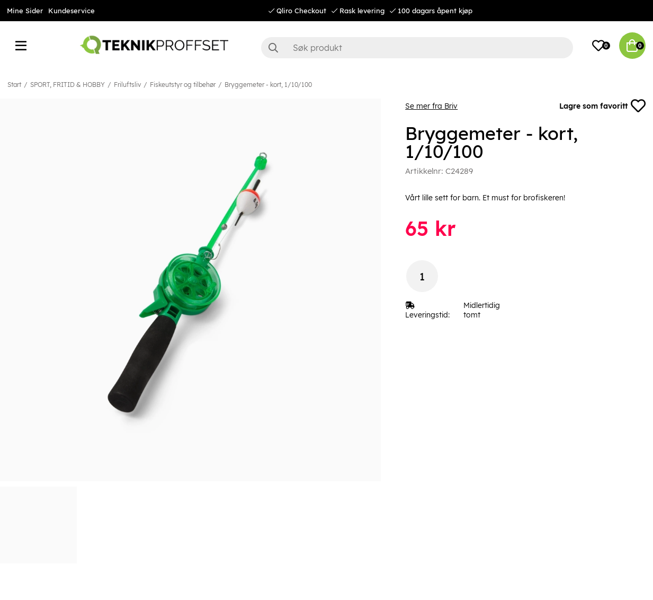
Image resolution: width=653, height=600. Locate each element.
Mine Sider (25, 10)
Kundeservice (71, 10)
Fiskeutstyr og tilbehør (183, 85)
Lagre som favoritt (602, 106)
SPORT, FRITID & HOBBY (67, 85)
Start (14, 85)
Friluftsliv (127, 85)
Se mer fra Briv (431, 106)
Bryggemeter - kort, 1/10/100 (268, 85)
